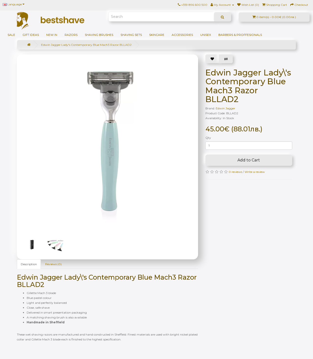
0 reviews (235, 172)
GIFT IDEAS (30, 35)
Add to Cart (248, 160)
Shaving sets (131, 35)
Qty (208, 137)
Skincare (156, 35)
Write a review (255, 172)
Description (29, 264)
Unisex (205, 35)
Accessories (182, 35)
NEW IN (51, 35)
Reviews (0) (53, 264)
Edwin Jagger (225, 108)
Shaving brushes (99, 35)
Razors (71, 35)
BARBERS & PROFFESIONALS (240, 35)
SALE (11, 35)
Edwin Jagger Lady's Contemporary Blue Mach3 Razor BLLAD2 (86, 45)
